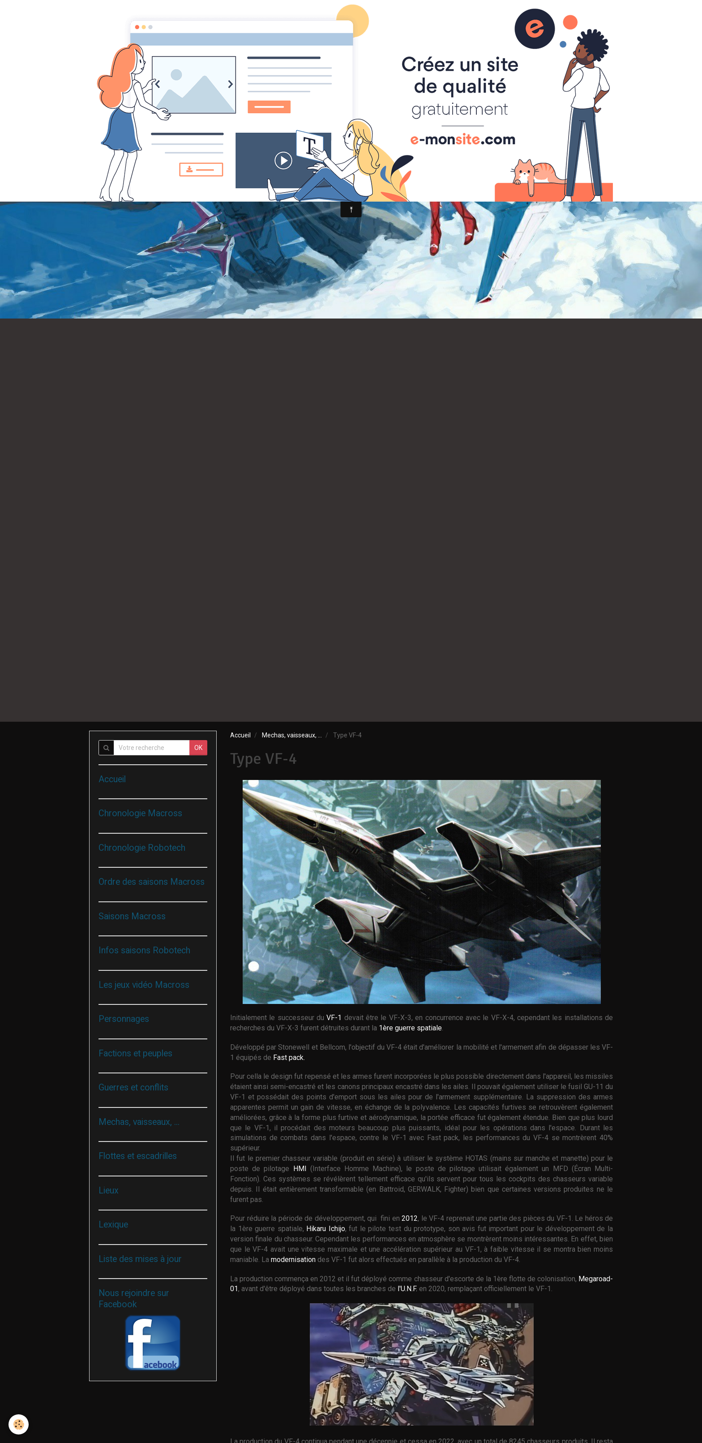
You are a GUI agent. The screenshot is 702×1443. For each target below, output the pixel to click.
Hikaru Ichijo (325, 1228)
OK (198, 747)
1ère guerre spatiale (410, 1028)
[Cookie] (19, 1424)
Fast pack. (289, 1057)
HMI (301, 1168)
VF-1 (335, 1017)
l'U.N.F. (408, 1288)
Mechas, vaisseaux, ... (292, 735)
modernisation (294, 1259)
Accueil (240, 735)
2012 (410, 1218)
